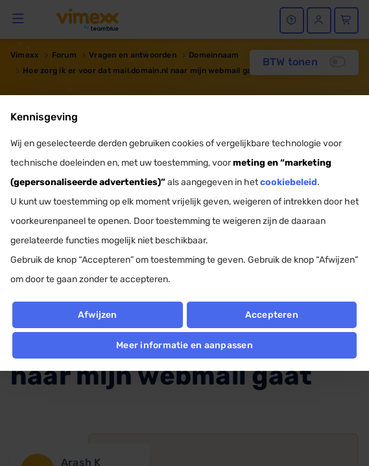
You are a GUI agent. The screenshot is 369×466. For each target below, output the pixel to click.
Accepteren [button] (271, 314)
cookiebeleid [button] (288, 182)
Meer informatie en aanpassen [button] (184, 345)
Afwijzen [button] (97, 314)
